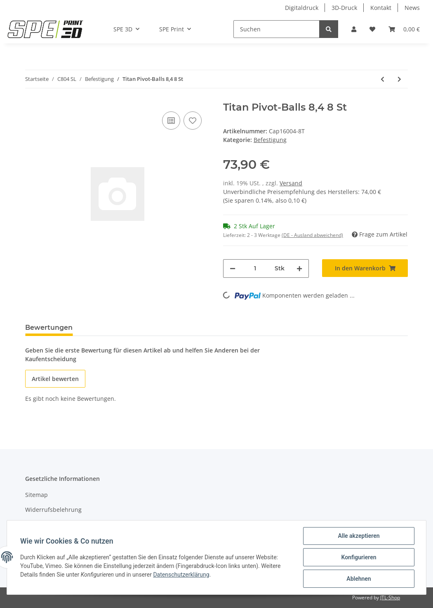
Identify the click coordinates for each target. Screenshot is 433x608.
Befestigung (270, 140)
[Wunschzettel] (372, 29)
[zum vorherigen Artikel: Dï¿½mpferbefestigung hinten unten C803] (382, 79)
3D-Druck (344, 8)
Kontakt (380, 8)
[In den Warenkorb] (365, 268)
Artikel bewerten (55, 379)
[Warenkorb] (404, 29)
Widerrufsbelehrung (53, 509)
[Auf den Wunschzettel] (193, 120)
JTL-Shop (390, 597)
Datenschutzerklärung (181, 574)
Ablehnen (358, 578)
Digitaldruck (301, 8)
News (412, 8)
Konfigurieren (358, 557)
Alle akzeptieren (358, 535)
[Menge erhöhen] (299, 268)
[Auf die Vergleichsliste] (171, 120)
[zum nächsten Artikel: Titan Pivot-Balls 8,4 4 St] (399, 79)
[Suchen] (276, 29)
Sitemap (36, 495)
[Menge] (255, 268)
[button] (354, 29)
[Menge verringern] (233, 268)
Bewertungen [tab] (49, 327)
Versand (291, 183)
